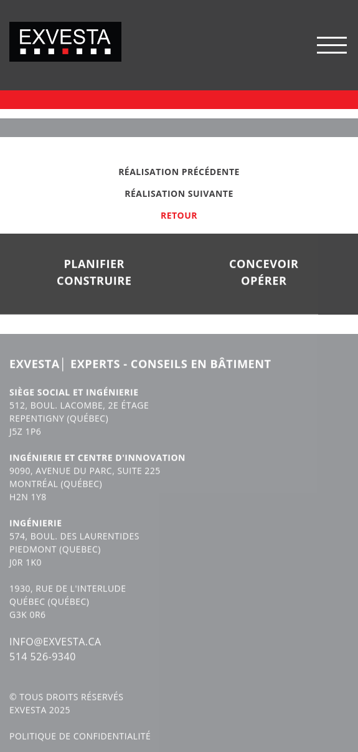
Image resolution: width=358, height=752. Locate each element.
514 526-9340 (42, 666)
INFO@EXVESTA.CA (55, 652)
